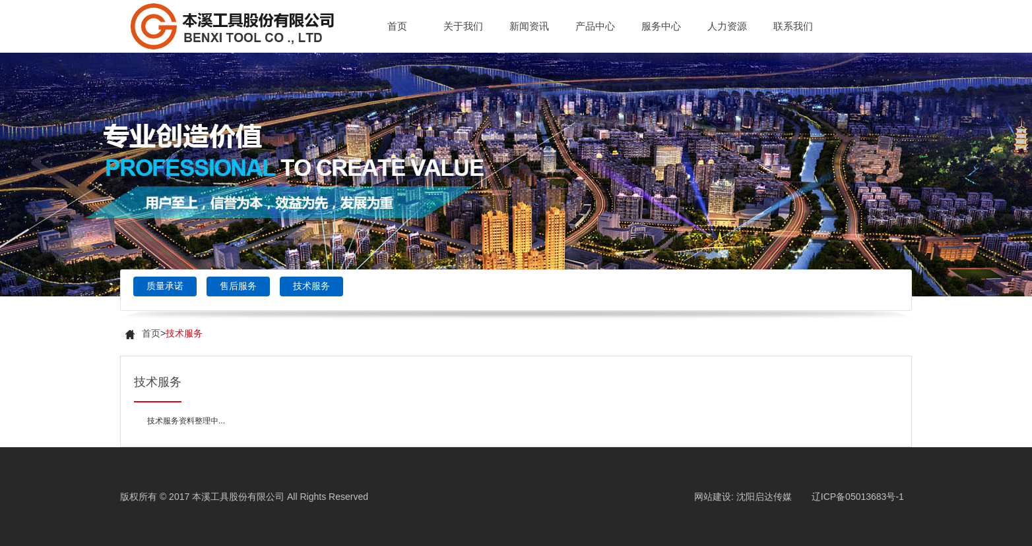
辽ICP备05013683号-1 (858, 496)
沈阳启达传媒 (764, 496)
